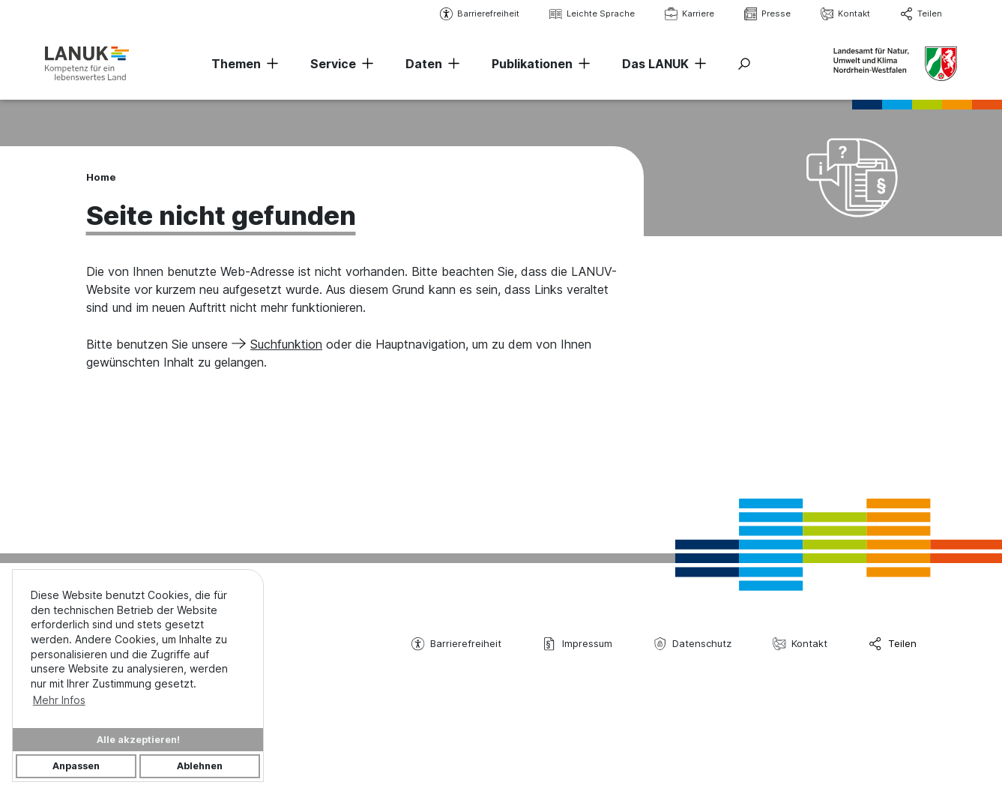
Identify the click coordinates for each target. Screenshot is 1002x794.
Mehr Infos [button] (59, 700)
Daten (423, 63)
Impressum (577, 643)
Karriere (689, 13)
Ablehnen (200, 766)
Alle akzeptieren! (138, 739)
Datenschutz (692, 643)
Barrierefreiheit (479, 13)
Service (333, 63)
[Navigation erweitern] (270, 64)
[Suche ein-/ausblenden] (744, 64)
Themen (236, 63)
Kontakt (845, 13)
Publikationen (532, 63)
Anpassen (76, 766)
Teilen (921, 13)
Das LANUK (655, 63)
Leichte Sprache (592, 13)
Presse (767, 13)
